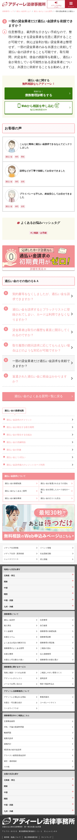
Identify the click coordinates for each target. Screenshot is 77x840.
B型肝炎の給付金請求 (12, 750)
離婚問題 (7, 733)
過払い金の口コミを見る (51, 498)
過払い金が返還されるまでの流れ (54, 483)
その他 (6, 767)
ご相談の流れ (45, 648)
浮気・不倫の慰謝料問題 (14, 727)
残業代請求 (8, 738)
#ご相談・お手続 (39, 233)
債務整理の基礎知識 (48, 631)
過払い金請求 (9, 620)
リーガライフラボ (11, 708)
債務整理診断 (45, 637)
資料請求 (43, 678)
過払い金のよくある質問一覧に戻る (38, 396)
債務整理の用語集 (47, 643)
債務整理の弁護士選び (49, 660)
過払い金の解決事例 (13, 498)
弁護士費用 (8, 654)
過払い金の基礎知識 (13, 483)
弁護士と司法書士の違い (14, 660)
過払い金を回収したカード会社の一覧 (55, 491)
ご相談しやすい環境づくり (51, 673)
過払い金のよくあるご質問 (16, 491)
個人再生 (7, 625)
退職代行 (7, 744)
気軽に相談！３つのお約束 (15, 673)
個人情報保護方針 (31, 837)
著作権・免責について (12, 837)
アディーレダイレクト (13, 678)
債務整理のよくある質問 (14, 648)
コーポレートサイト (48, 703)
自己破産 (43, 625)
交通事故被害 (9, 721)
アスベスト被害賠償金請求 (15, 755)
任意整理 (43, 620)
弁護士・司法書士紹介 (13, 703)
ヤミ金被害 (8, 631)
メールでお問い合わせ (13, 684)
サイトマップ (46, 837)
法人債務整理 (45, 654)
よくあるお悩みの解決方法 (15, 643)
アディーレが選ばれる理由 (15, 697)
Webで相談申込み (47, 684)
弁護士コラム (9, 637)
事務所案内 (44, 697)
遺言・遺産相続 (10, 761)
